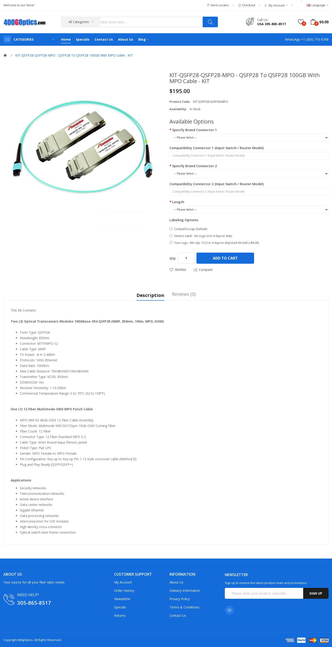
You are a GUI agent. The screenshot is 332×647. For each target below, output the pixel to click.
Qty (172, 258)
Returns (120, 615)
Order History (124, 590)
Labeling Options (183, 220)
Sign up (315, 593)
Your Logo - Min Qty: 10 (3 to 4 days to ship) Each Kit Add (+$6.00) (214, 243)
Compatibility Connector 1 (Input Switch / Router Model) (216, 147)
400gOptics (25, 639)
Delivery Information (184, 590)
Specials (120, 607)
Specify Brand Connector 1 (194, 129)
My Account (123, 582)
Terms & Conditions (184, 607)
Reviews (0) (184, 294)
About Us (176, 582)
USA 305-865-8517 (271, 24)
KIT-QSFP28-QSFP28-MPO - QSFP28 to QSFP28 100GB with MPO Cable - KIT (74, 55)
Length (178, 202)
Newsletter (122, 598)
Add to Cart (225, 258)
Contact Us (177, 615)
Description (150, 294)
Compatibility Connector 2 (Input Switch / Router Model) (216, 183)
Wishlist (180, 269)
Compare (206, 269)
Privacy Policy (179, 598)
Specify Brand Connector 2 (194, 165)
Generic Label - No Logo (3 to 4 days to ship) (200, 236)
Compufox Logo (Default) (188, 229)
